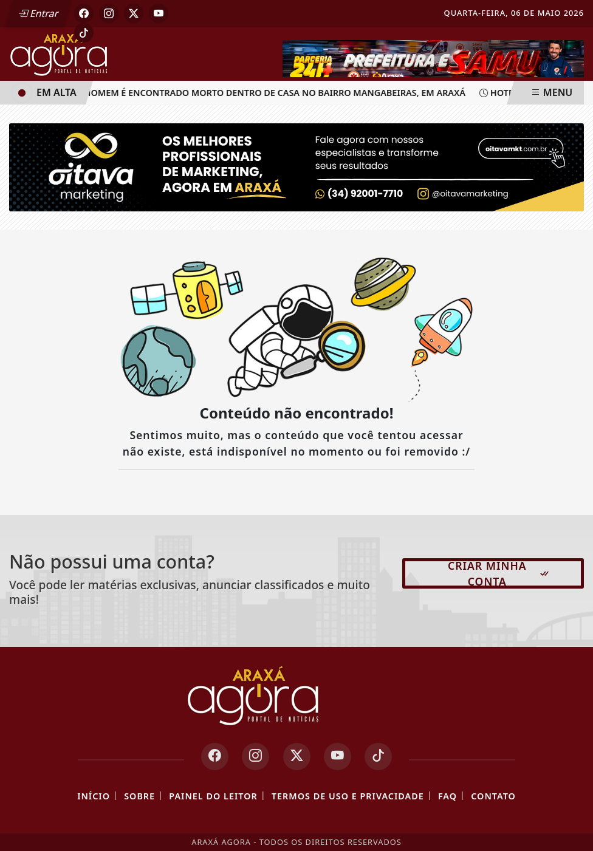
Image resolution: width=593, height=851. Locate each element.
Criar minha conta (499, 573)
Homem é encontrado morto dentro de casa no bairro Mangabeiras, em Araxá (272, 92)
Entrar (38, 13)
